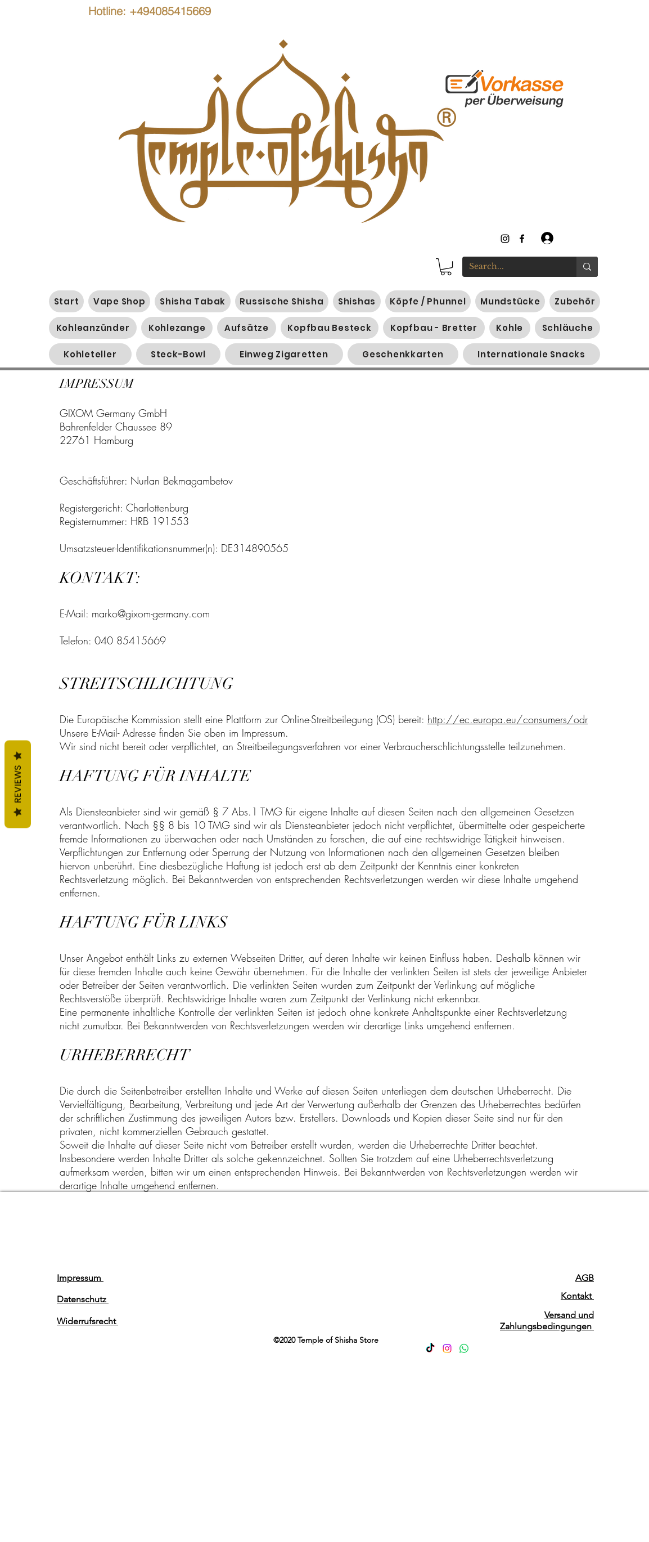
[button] (446, 266)
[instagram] (505, 238)
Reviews (17, 784)
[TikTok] (430, 1348)
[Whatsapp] (464, 1348)
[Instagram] (447, 1348)
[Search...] (511, 267)
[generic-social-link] (522, 238)
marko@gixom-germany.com (151, 613)
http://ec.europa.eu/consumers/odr (507, 719)
